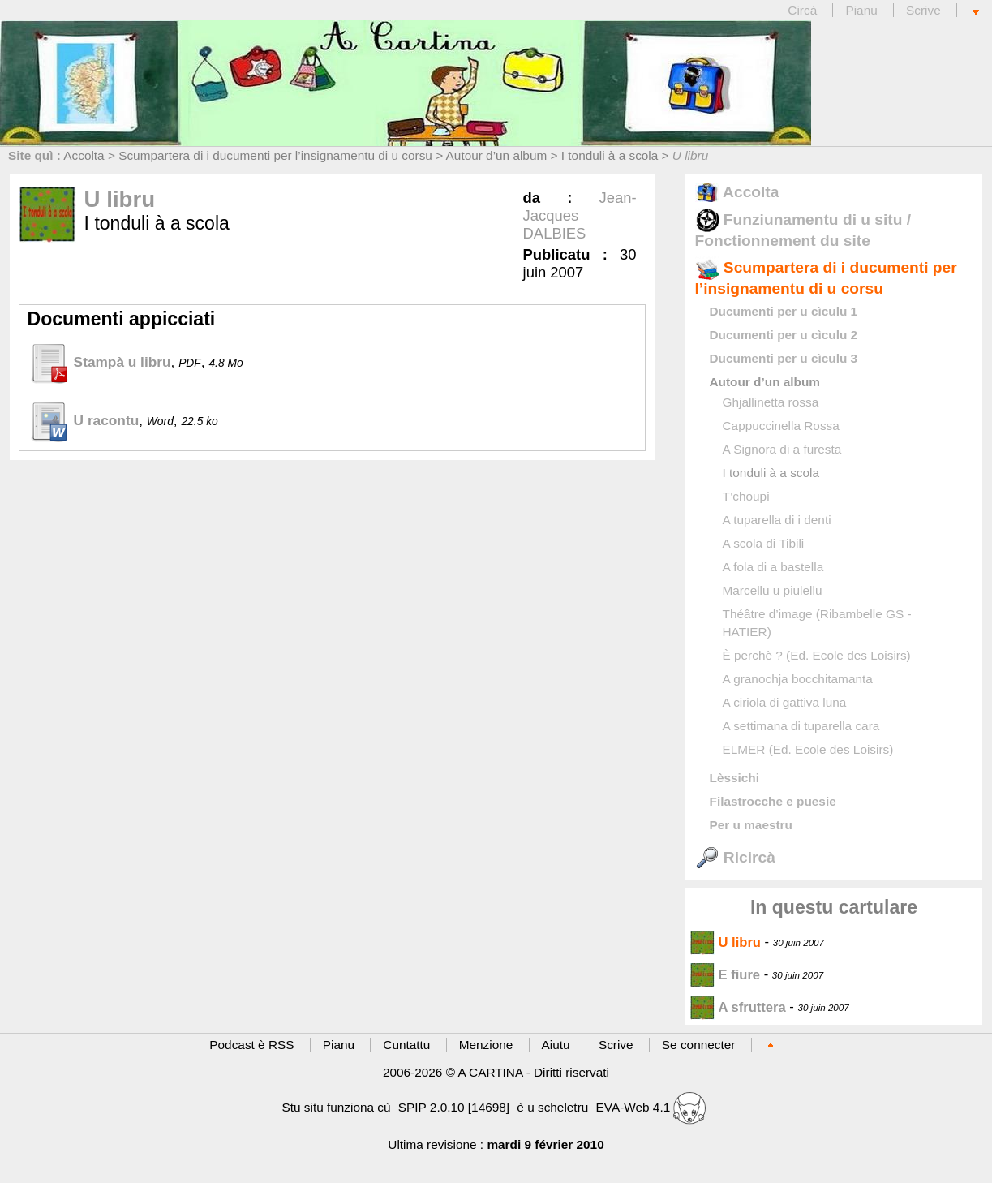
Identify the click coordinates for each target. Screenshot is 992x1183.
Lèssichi (734, 778)
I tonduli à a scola (610, 155)
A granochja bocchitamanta (798, 679)
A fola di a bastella (773, 567)
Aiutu (556, 1045)
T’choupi (746, 496)
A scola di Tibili (764, 543)
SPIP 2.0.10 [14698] (453, 1107)
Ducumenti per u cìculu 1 (784, 311)
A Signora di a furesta (782, 449)
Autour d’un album (497, 155)
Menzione (486, 1045)
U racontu (84, 420)
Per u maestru (751, 825)
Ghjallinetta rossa (771, 402)
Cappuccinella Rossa (781, 425)
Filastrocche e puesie (773, 801)
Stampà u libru (99, 362)
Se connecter (699, 1045)
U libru (726, 942)
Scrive (923, 10)
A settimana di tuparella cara (801, 726)
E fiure (725, 975)
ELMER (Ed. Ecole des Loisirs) (808, 749)
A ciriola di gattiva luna (785, 702)
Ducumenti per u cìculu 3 (784, 358)
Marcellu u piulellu (772, 590)
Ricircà (735, 857)
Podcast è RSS (251, 1045)
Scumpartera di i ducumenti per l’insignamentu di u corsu (275, 155)
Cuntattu (406, 1045)
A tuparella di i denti (777, 520)
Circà (804, 10)
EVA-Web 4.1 (651, 1107)
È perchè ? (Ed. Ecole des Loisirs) (817, 655)
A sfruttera (738, 1007)
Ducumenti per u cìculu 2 (784, 335)
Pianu (861, 10)
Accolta (83, 155)
